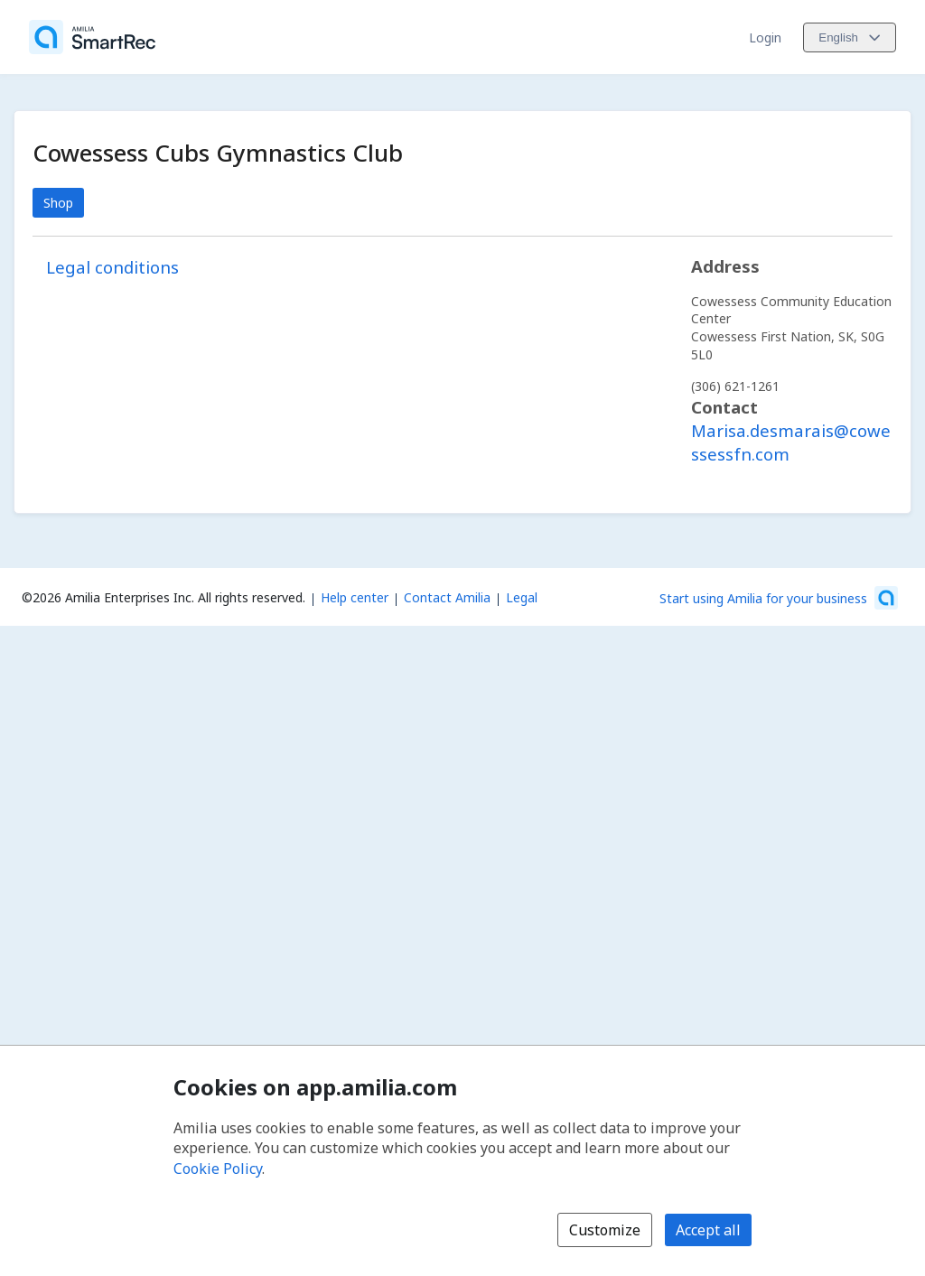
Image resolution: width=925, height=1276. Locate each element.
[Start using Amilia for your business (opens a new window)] (778, 598)
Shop (58, 202)
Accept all (708, 1230)
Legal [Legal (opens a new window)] (521, 597)
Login (765, 37)
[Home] (92, 37)
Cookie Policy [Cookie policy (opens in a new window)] (217, 1168)
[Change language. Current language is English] (849, 37)
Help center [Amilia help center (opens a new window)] (354, 597)
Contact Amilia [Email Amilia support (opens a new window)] (447, 597)
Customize (604, 1230)
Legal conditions (112, 267)
